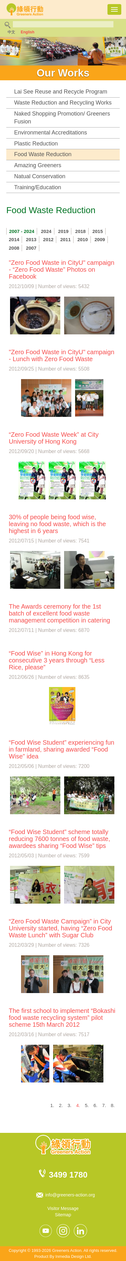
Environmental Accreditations (50, 132)
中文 (11, 32)
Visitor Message (63, 1208)
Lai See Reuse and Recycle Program (60, 91)
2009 (100, 239)
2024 (46, 231)
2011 (65, 239)
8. (113, 1105)
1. (52, 1105)
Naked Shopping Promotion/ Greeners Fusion (62, 118)
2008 (14, 248)
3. (70, 1105)
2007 (31, 248)
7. (104, 1105)
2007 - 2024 (21, 231)
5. (87, 1105)
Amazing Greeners (37, 165)
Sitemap (63, 1214)
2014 (14, 239)
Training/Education (37, 187)
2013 (31, 239)
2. (61, 1105)
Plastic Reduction (36, 143)
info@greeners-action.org (70, 1194)
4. (78, 1105)
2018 (80, 231)
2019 (63, 231)
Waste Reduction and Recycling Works (63, 102)
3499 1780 (68, 1174)
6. (95, 1105)
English (27, 32)
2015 (97, 231)
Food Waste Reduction (42, 154)
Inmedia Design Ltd (72, 1256)
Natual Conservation (39, 176)
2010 (82, 239)
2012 (48, 239)
